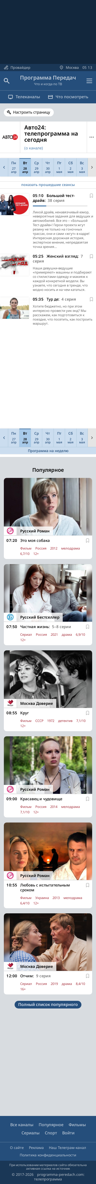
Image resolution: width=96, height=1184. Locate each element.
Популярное (51, 1124)
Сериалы (31, 1133)
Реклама (36, 1147)
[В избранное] (91, 196)
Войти (68, 1133)
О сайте (17, 1147)
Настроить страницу (31, 112)
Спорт (51, 1133)
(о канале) (33, 147)
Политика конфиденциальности (48, 1155)
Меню (91, 137)
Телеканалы (24, 97)
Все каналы (22, 1124)
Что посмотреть (68, 97)
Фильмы (77, 1124)
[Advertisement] (48, 378)
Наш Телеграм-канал (67, 1147)
